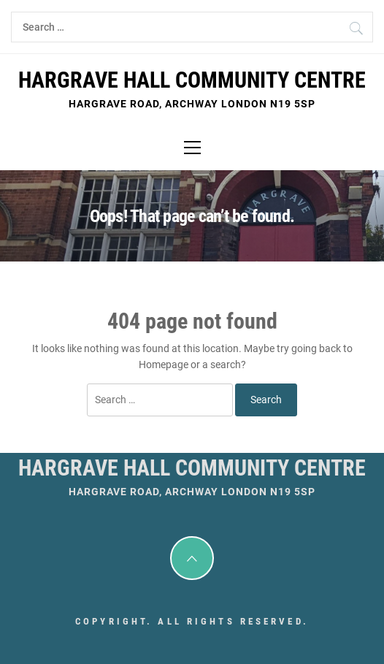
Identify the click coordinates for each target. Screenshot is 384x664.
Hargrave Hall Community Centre (192, 80)
